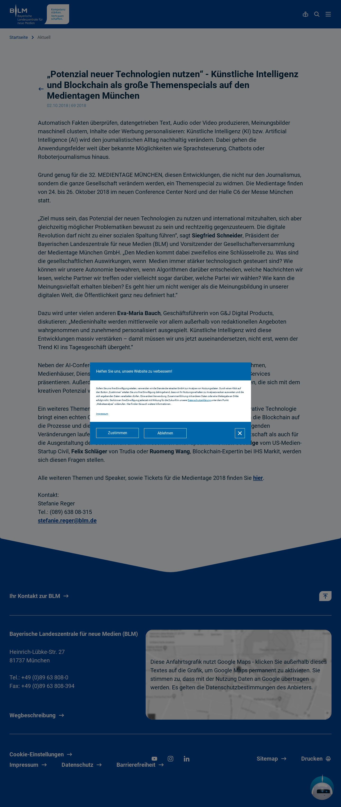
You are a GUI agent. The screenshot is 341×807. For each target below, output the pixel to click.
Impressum (102, 413)
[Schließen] (240, 433)
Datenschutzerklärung (199, 400)
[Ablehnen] (165, 433)
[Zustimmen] (117, 433)
